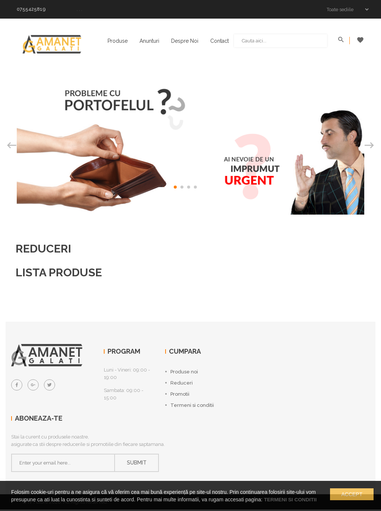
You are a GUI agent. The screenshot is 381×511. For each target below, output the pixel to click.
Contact (220, 41)
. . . (79, 9)
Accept (351, 495)
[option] (190, 142)
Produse (118, 41)
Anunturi (150, 41)
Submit (137, 464)
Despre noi (185, 41)
